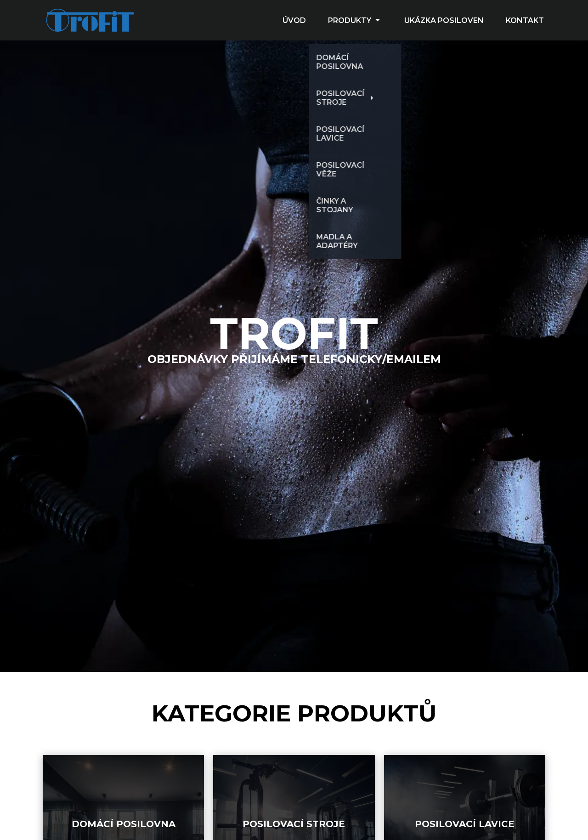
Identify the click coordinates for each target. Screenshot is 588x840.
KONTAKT (525, 20)
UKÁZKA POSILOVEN (444, 20)
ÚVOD (294, 20)
